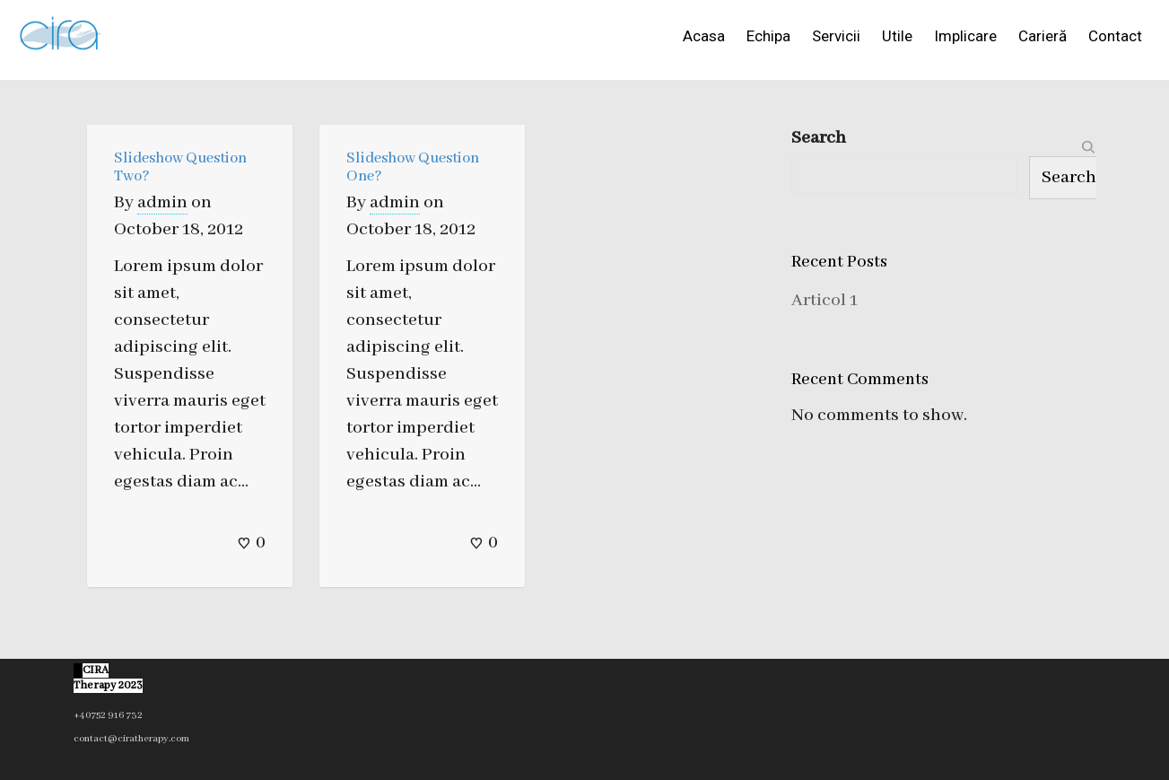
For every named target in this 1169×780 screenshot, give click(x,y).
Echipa (768, 36)
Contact (1115, 36)
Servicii (836, 36)
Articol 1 (824, 300)
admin (162, 202)
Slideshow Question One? (412, 167)
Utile (897, 36)
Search (818, 138)
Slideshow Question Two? (180, 167)
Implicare (965, 36)
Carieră (1042, 36)
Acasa (704, 36)
